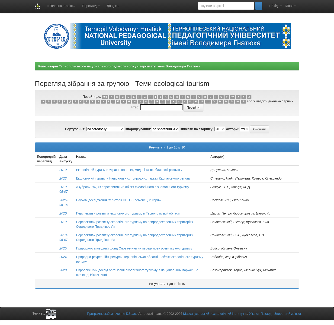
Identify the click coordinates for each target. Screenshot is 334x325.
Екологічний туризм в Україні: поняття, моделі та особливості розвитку (129, 170)
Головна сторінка (61, 6)
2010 (63, 170)
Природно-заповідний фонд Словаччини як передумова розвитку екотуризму (134, 248)
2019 (63, 222)
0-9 (105, 96)
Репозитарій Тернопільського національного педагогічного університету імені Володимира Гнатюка (119, 66)
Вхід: (275, 6)
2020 (63, 213)
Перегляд (91, 6)
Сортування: (75, 129)
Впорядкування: (138, 129)
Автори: (232, 129)
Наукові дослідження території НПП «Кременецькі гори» (118, 200)
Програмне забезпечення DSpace (112, 314)
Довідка (113, 6)
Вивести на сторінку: (196, 129)
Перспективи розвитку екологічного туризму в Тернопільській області (128, 213)
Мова (290, 6)
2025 (63, 248)
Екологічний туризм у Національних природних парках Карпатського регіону (133, 178)
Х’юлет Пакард (260, 314)
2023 (63, 178)
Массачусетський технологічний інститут (213, 314)
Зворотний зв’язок (288, 314)
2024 (63, 257)
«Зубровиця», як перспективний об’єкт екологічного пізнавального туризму (132, 187)
